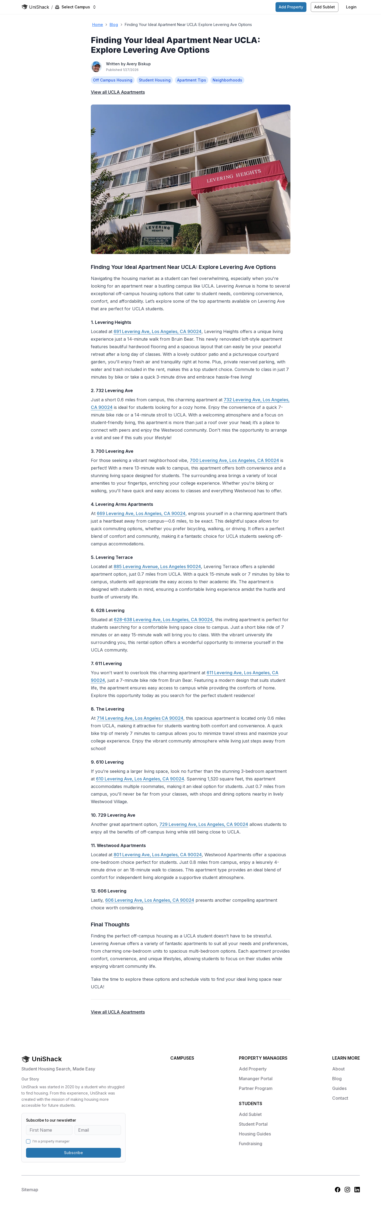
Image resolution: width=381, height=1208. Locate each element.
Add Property (291, 7)
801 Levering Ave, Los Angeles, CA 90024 (158, 854)
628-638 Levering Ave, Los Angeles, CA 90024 (163, 619)
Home (97, 24)
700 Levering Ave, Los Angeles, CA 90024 (234, 460)
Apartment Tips (191, 80)
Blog (114, 24)
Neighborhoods (227, 80)
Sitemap (29, 1189)
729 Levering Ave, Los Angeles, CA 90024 (203, 824)
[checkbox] (28, 1141)
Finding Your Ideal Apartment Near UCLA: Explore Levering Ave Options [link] (188, 24)
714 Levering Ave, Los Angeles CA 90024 (140, 718)
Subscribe (73, 1152)
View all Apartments (118, 92)
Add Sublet (324, 7)
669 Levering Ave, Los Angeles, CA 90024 (141, 513)
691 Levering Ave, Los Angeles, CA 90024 (157, 331)
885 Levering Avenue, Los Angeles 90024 (157, 566)
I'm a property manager (51, 1141)
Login (351, 7)
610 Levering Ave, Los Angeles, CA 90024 (140, 779)
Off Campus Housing (112, 80)
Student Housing (155, 80)
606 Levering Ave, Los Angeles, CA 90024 (149, 900)
